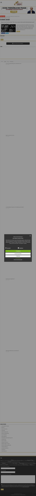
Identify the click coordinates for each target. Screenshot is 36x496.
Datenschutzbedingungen (18, 259)
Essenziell (7, 248)
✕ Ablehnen (18, 256)
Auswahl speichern (18, 253)
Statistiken (20, 248)
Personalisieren (18, 258)
